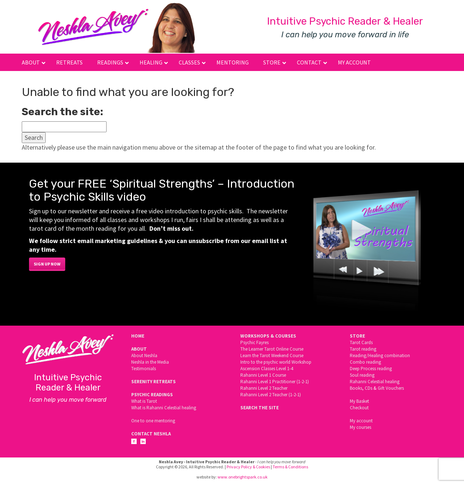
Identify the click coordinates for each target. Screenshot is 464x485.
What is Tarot (144, 401)
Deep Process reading (371, 368)
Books (356, 388)
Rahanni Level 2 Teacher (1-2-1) (270, 395)
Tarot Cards (361, 342)
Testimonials (143, 368)
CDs (368, 388)
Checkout (359, 408)
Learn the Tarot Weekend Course (271, 355)
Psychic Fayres (254, 342)
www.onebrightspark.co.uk (243, 477)
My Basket (359, 401)
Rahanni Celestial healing (374, 382)
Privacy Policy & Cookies (248, 466)
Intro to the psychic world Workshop (275, 362)
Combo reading (365, 362)
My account (361, 421)
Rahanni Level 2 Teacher (263, 388)
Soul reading (362, 375)
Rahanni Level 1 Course (263, 375)
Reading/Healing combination (380, 355)
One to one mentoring (153, 421)
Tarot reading (363, 349)
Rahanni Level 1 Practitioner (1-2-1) (274, 382)
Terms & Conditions (290, 466)
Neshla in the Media (150, 362)
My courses (360, 427)
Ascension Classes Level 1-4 (266, 368)
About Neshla (144, 355)
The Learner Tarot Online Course (271, 349)
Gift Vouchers (391, 388)
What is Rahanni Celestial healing (163, 408)
